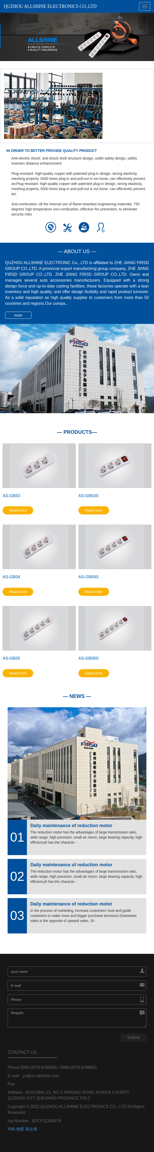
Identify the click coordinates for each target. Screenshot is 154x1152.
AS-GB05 (11, 658)
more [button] (18, 315)
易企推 (31, 1129)
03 (17, 916)
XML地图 (16, 1129)
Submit (133, 1037)
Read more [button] (18, 510)
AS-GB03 (11, 496)
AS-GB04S (88, 577)
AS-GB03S (88, 496)
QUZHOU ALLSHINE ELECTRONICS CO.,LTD (50, 6)
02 (17, 876)
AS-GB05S (88, 658)
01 (17, 837)
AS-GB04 (11, 577)
